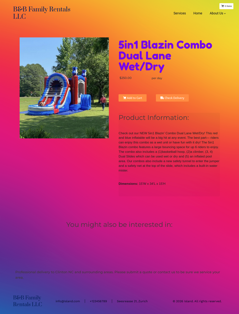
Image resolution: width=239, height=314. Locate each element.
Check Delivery (172, 98)
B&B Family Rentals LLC (41, 13)
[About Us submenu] (225, 13)
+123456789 (98, 301)
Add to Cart (132, 98)
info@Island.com (68, 301)
